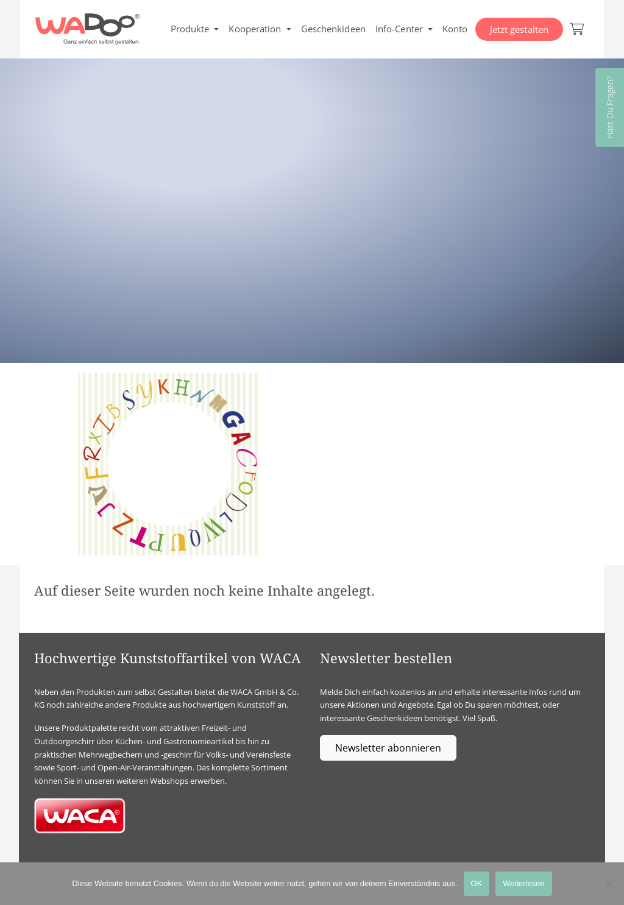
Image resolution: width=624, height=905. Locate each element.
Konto (455, 29)
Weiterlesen (523, 883)
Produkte (190, 29)
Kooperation (255, 29)
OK (477, 883)
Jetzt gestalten (519, 29)
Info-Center (399, 29)
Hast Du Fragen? (609, 107)
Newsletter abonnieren (388, 748)
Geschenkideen (333, 29)
